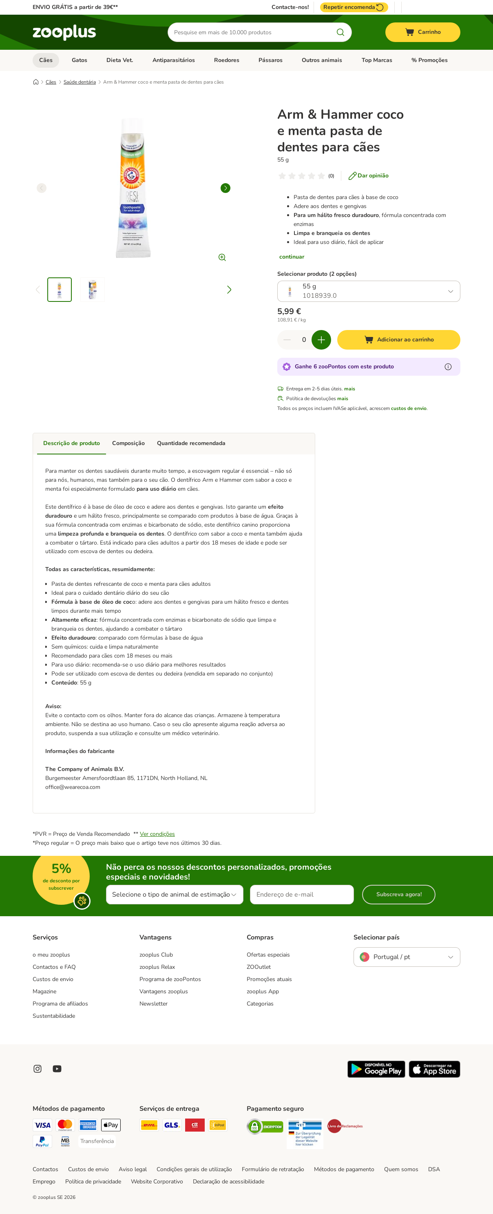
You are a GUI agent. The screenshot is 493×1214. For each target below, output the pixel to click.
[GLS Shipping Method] (172, 1126)
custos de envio (409, 408)
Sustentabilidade (54, 1016)
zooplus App (263, 991)
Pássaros (271, 60)
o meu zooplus (51, 955)
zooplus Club (156, 955)
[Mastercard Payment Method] (65, 1126)
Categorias (260, 1004)
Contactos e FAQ (54, 967)
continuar (291, 257)
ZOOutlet (259, 967)
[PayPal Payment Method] (42, 1143)
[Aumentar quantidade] (321, 340)
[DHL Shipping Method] (149, 1126)
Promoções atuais (269, 979)
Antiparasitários (174, 60)
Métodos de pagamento (344, 1169)
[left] (41, 188)
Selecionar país (377, 937)
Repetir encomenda (354, 7)
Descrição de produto (71, 443)
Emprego (44, 1181)
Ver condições (157, 834)
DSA (434, 1169)
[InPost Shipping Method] (218, 1126)
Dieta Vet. (119, 60)
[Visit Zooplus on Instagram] (37, 1069)
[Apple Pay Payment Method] (111, 1126)
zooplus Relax (157, 967)
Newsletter (153, 1004)
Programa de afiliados (60, 1004)
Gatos (79, 60)
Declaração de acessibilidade (228, 1181)
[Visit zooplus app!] (376, 1076)
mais (349, 388)
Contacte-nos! (290, 7)
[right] (225, 188)
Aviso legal (133, 1169)
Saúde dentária (80, 82)
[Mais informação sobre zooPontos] (448, 366)
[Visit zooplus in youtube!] (57, 1069)
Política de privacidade (93, 1181)
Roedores (226, 60)
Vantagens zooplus (163, 991)
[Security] (265, 1128)
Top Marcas (377, 60)
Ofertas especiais (268, 955)
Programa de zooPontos (170, 979)
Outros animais (322, 60)
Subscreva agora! (399, 894)
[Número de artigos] (304, 340)
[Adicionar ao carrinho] (398, 340)
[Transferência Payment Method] (97, 1141)
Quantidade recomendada (191, 443)
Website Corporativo (157, 1181)
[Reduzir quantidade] (287, 340)
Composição (128, 443)
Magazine (44, 991)
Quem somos (401, 1169)
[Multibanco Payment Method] (65, 1143)
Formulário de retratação (273, 1169)
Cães (46, 60)
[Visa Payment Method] (42, 1126)
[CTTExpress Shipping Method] (195, 1126)
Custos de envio (53, 979)
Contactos (45, 1169)
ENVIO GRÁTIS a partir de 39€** (75, 7)
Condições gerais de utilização (194, 1169)
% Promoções (429, 60)
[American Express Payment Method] (88, 1126)
